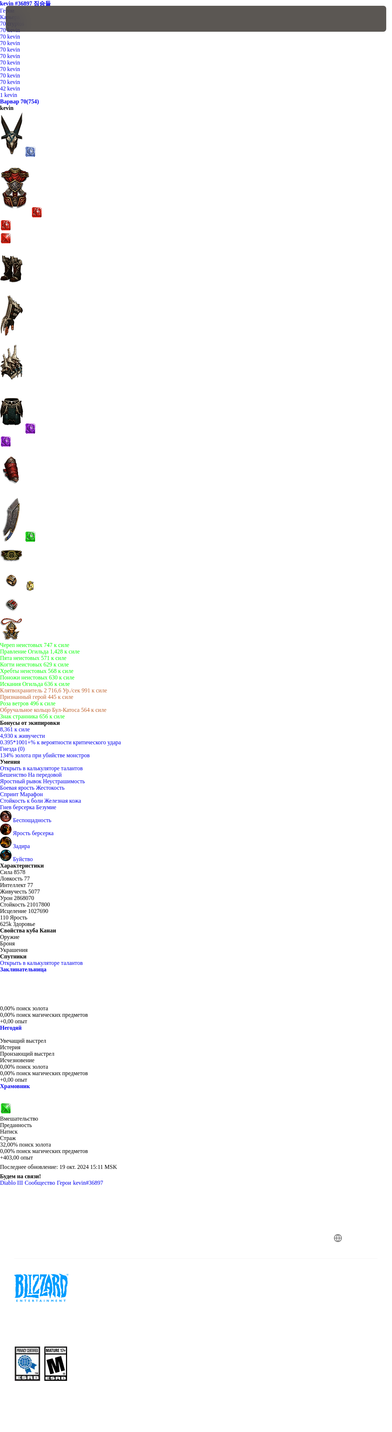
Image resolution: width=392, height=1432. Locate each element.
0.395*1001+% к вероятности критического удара (60, 742)
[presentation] (27, 19)
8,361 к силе (15, 729)
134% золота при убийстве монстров (45, 755)
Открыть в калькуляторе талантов (45, 768)
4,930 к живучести (22, 736)
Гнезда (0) (12, 749)
